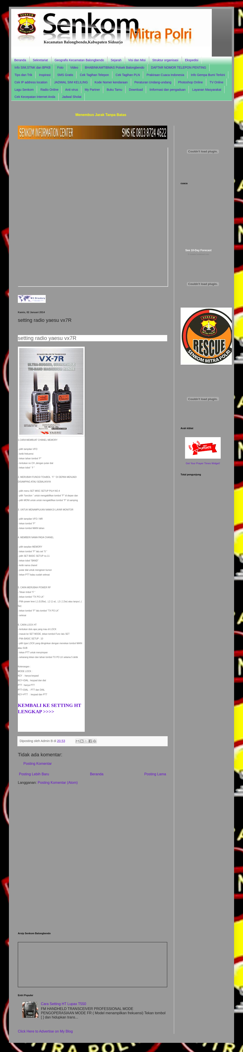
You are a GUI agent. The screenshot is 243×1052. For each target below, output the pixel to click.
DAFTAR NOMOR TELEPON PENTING (178, 67)
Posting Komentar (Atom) (58, 782)
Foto (60, 67)
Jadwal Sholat (71, 97)
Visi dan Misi (137, 60)
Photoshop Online (190, 82)
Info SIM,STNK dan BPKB (32, 67)
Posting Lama (155, 774)
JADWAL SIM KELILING (71, 82)
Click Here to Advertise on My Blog (45, 1031)
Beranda (20, 60)
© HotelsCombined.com (198, 254)
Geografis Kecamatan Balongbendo (79, 60)
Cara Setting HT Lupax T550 (63, 1004)
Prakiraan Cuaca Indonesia (165, 75)
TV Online (216, 82)
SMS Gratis (65, 75)
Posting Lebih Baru (34, 774)
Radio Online (49, 89)
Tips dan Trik (23, 75)
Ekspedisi (191, 60)
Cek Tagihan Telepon (94, 75)
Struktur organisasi (165, 60)
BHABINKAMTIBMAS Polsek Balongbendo (114, 67)
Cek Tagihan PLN (128, 75)
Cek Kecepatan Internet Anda (34, 97)
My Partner (92, 89)
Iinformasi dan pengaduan (167, 89)
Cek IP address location (30, 82)
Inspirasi (45, 75)
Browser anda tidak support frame (93, 217)
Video (74, 67)
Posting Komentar (37, 763)
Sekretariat (40, 60)
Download (136, 89)
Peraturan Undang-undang (152, 82)
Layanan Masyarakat (206, 89)
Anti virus (71, 89)
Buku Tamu (114, 89)
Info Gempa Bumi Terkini (208, 75)
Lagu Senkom (24, 89)
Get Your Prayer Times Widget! (203, 463)
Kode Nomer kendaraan (111, 82)
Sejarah (116, 60)
